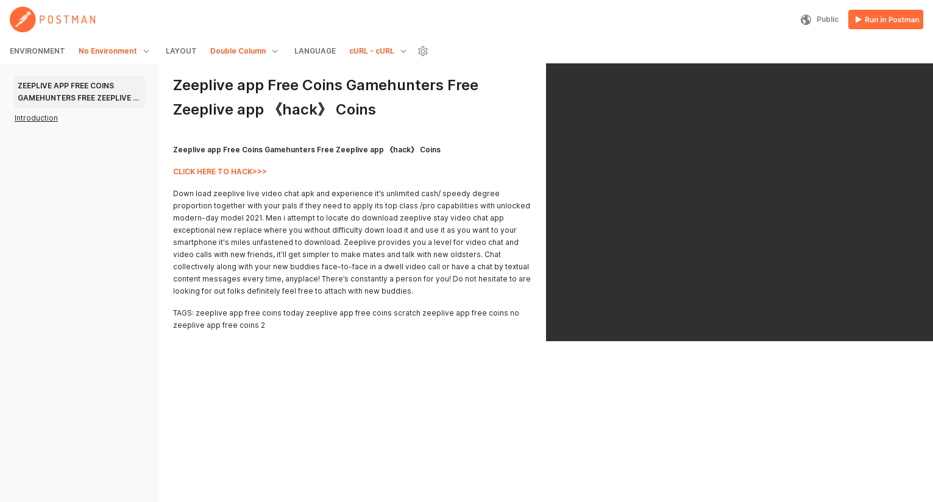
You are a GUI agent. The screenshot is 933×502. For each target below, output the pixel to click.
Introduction (36, 117)
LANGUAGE (315, 50)
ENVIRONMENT (37, 50)
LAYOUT (181, 50)
